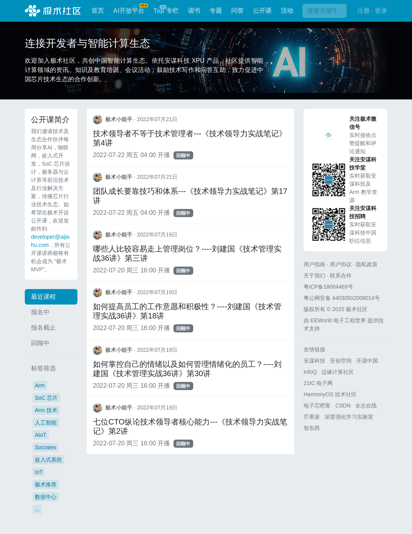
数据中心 (46, 497)
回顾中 (40, 343)
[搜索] (324, 11)
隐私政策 (367, 264)
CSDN (343, 405)
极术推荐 (46, 484)
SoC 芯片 (46, 398)
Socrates (45, 447)
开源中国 (367, 361)
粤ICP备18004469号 (328, 287)
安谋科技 (314, 361)
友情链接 (314, 349)
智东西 (312, 428)
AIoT (40, 435)
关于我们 (314, 275)
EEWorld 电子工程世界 (338, 320)
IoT (39, 472)
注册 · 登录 (372, 10)
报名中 (40, 312)
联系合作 (341, 275)
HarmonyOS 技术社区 (330, 394)
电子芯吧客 (317, 405)
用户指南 (314, 264)
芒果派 (312, 417)
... (37, 509)
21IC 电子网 (318, 383)
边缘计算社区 (337, 372)
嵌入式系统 (48, 460)
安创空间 (341, 361)
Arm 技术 (46, 410)
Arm (40, 385)
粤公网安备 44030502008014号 (342, 298)
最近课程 (43, 296)
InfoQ (310, 372)
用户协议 (341, 264)
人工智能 (46, 422)
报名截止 (43, 327)
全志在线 (366, 405)
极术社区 (53, 11)
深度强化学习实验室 (348, 417)
